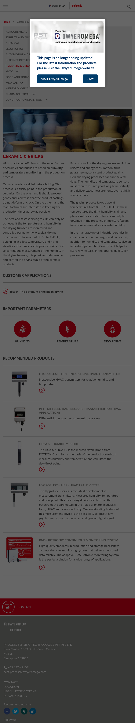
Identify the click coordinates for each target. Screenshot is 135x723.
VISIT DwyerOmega (54, 79)
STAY (90, 79)
